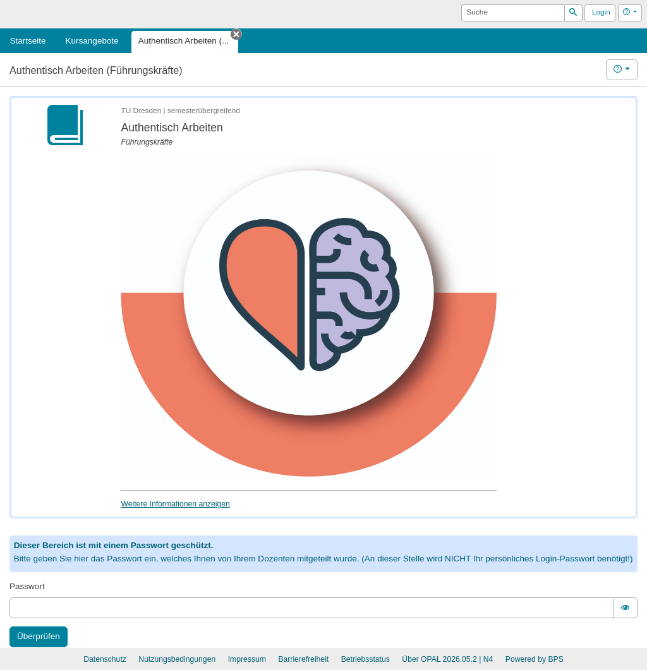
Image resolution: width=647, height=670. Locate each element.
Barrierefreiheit (303, 659)
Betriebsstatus (365, 659)
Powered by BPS (534, 659)
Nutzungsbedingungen (176, 659)
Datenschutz (104, 659)
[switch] (626, 607)
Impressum (247, 659)
